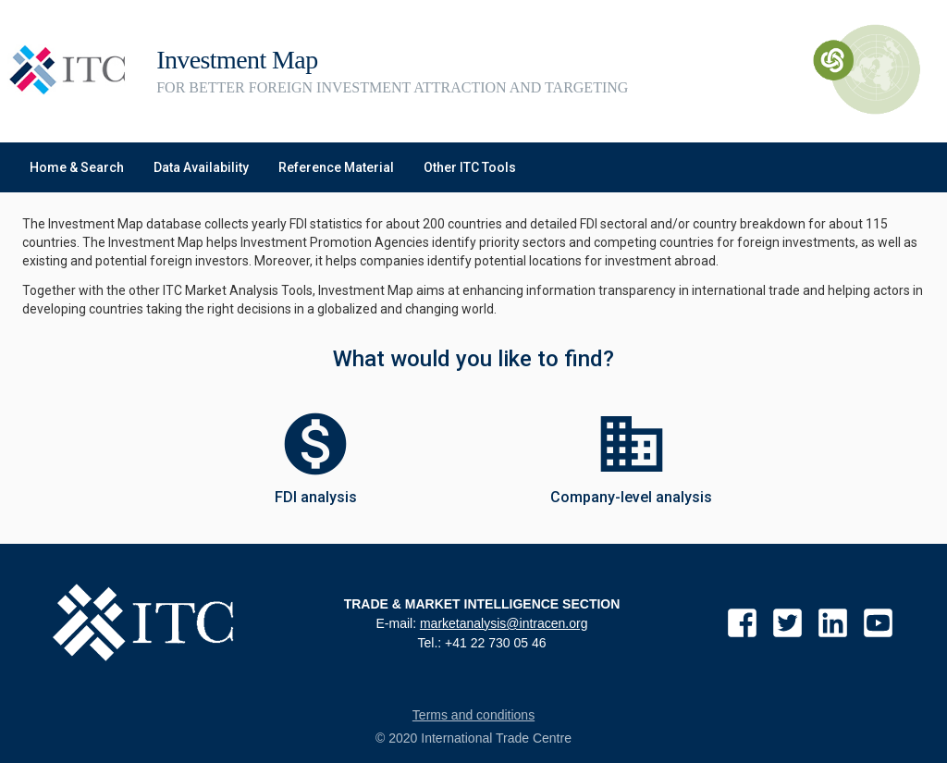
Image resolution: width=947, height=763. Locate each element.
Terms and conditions (473, 715)
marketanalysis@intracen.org (504, 623)
